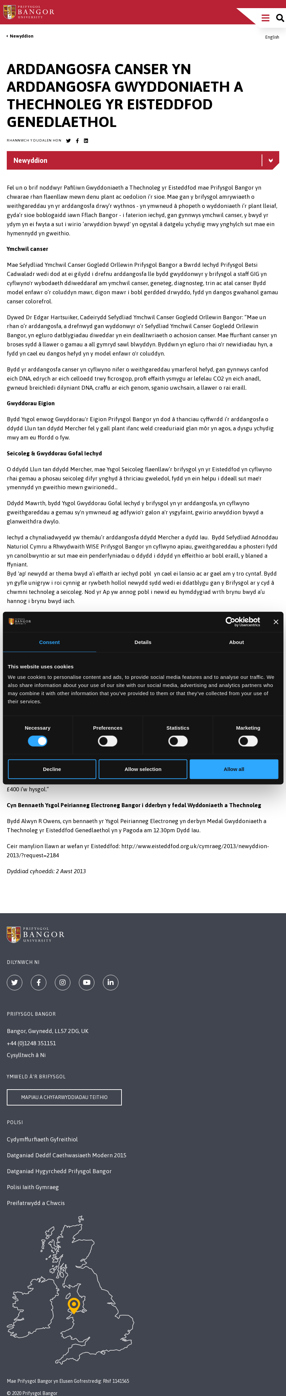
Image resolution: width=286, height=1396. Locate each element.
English (272, 37)
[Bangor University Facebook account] (77, 141)
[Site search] (280, 18)
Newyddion (22, 36)
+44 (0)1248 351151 (31, 1043)
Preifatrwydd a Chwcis (36, 1203)
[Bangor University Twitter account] (68, 141)
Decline (52, 769)
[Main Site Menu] (265, 18)
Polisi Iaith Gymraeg (33, 1187)
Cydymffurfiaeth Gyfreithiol (42, 1139)
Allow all (234, 769)
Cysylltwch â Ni (26, 1055)
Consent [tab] (49, 642)
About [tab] (236, 642)
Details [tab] (143, 642)
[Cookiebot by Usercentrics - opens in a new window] (230, 622)
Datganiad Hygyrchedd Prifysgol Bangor (59, 1171)
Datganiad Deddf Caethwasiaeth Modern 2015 (66, 1155)
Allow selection (143, 769)
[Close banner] (275, 621)
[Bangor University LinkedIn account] (86, 141)
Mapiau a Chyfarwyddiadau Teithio (64, 1097)
